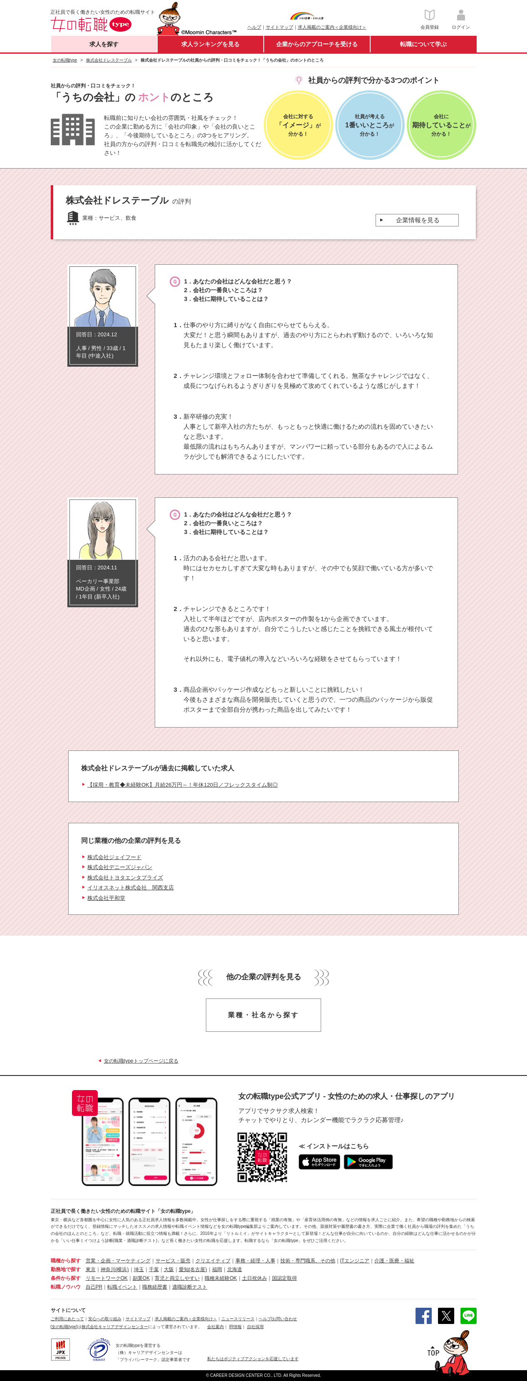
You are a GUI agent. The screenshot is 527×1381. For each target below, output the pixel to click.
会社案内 (215, 1326)
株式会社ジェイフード (114, 857)
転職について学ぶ (423, 44)
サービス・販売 (173, 1260)
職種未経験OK (221, 1278)
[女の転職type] (64, 1326)
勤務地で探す (66, 1269)
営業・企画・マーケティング (118, 1260)
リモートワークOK (107, 1278)
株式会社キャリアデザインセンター (115, 1326)
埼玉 (139, 1269)
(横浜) (122, 1269)
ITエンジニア (355, 1260)
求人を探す (104, 44)
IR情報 (235, 1326)
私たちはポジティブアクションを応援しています (253, 1358)
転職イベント (122, 1286)
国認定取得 (284, 1278)
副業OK (141, 1278)
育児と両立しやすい (177, 1278)
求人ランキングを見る (210, 44)
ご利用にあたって (67, 1318)
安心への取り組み (104, 1318)
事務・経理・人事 (255, 1260)
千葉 (154, 1269)
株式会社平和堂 (106, 898)
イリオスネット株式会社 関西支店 (130, 887)
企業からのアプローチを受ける (317, 44)
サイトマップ (279, 27)
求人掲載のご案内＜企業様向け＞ (332, 27)
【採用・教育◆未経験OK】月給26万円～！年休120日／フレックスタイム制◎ (182, 785)
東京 (91, 1269)
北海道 (234, 1269)
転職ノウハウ (66, 1286)
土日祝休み (254, 1278)
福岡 (217, 1269)
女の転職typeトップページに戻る (141, 1061)
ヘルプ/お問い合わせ (278, 1318)
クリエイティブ (212, 1260)
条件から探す (66, 1278)
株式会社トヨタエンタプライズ (125, 877)
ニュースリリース (238, 1318)
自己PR (94, 1286)
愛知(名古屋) (193, 1269)
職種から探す (66, 1260)
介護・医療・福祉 (394, 1260)
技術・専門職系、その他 (307, 1260)
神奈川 (108, 1269)
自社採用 (255, 1326)
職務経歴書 (154, 1286)
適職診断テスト (189, 1286)
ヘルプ (254, 27)
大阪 (169, 1269)
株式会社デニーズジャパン (119, 867)
